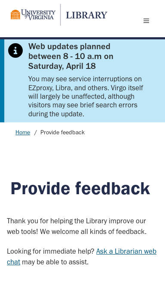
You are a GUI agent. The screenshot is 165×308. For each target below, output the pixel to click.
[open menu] (148, 20)
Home (22, 132)
